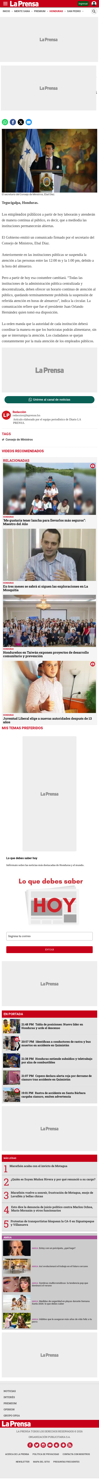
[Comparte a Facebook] (13, 122)
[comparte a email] (29, 122)
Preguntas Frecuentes (66, 1462)
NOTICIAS (10, 1391)
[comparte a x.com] (21, 122)
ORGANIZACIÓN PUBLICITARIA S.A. (49, 1437)
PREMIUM (10, 1403)
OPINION (9, 1409)
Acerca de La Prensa (17, 1454)
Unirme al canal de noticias (51, 399)
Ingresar (83, 3)
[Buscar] (94, 11)
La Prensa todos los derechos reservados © (49, 1431)
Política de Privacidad (46, 1454)
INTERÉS (9, 1397)
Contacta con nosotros (76, 1454)
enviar (49, 949)
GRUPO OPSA (12, 1415)
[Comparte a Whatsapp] (5, 122)
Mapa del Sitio (41, 1462)
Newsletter (23, 1462)
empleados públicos (24, 214)
